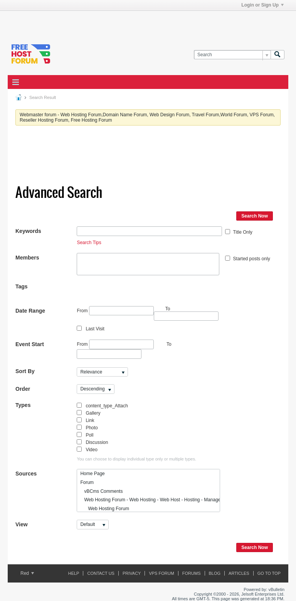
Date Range (30, 311)
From (115, 311)
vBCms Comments (101, 491)
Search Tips (89, 242)
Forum (87, 482)
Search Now (254, 216)
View (21, 524)
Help (73, 573)
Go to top (269, 573)
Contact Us (100, 573)
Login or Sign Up (262, 5)
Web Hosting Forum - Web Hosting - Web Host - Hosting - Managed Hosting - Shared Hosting (149, 499)
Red (27, 573)
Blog (215, 573)
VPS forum (161, 573)
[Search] (232, 55)
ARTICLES (239, 573)
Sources (26, 473)
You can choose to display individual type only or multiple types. (136, 459)
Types (22, 405)
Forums (191, 573)
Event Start (29, 344)
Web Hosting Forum (104, 508)
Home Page (92, 473)
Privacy (132, 573)
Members (27, 257)
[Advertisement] (98, 22)
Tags (21, 286)
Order (22, 389)
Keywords (28, 231)
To (169, 344)
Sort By (25, 371)
